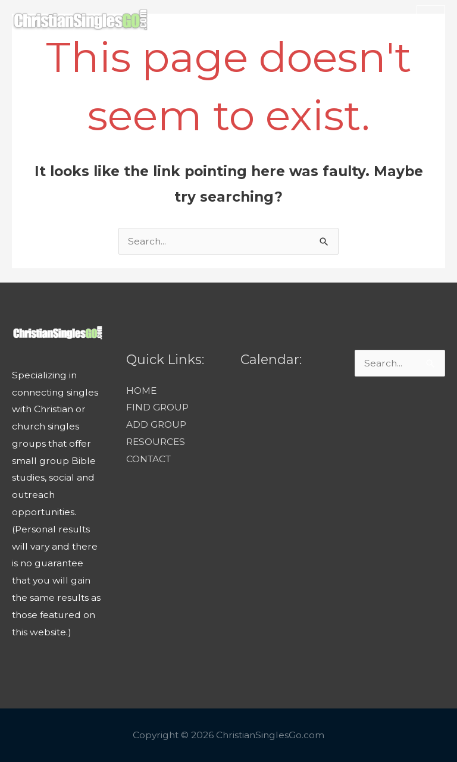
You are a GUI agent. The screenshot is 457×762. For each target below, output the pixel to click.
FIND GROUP (157, 407)
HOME (141, 390)
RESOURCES (155, 441)
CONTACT (148, 459)
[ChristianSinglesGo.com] (80, 20)
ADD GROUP (156, 424)
